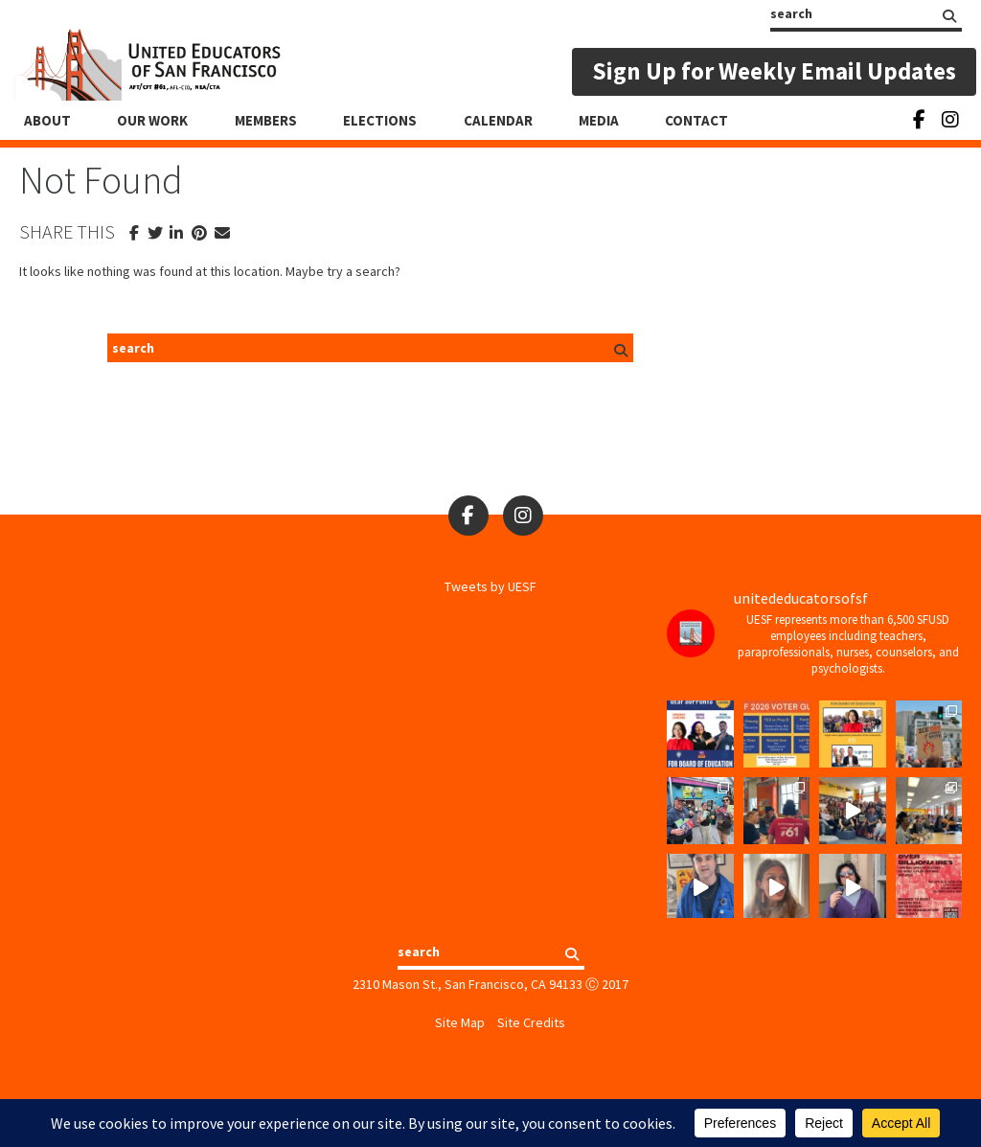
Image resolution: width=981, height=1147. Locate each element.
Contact (696, 120)
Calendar (498, 120)
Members (266, 120)
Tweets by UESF (490, 586)
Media (599, 120)
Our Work (152, 120)
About (47, 120)
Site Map (460, 1022)
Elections (380, 120)
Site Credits (531, 1022)
